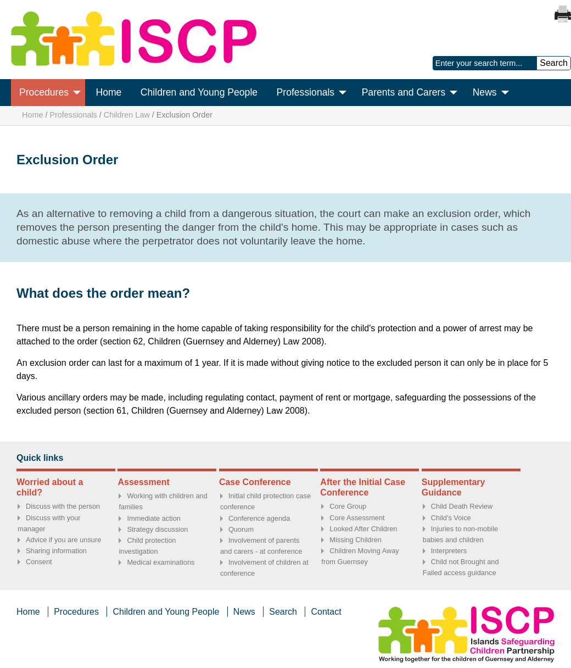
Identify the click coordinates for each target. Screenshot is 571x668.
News (485, 92)
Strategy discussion (157, 529)
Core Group (347, 506)
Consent (39, 562)
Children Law (127, 114)
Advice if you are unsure (63, 540)
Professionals (306, 92)
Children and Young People (199, 92)
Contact (326, 611)
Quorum (241, 529)
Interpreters (449, 551)
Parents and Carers (404, 92)
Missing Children (355, 540)
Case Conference (255, 482)
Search (283, 611)
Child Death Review (461, 506)
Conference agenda (259, 518)
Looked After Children (363, 529)
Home (108, 92)
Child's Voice (451, 518)
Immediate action (153, 518)
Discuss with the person (63, 506)
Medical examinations (160, 562)
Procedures (44, 92)
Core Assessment (356, 518)
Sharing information (56, 551)
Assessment (143, 482)
